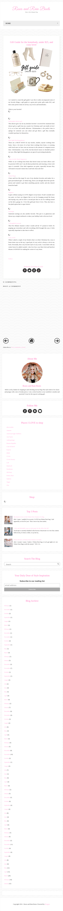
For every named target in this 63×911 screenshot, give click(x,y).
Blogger (47, 904)
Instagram (35, 411)
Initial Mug (11, 176)
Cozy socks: (12, 237)
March (6, 625)
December (7, 633)
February (6, 605)
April (5, 696)
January (6, 660)
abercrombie (9, 427)
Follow (10, 259)
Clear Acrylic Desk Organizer (17, 159)
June (5, 688)
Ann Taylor (9, 437)
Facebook (25, 411)
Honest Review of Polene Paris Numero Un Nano (27, 540)
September (7, 617)
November (7, 609)
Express (8, 450)
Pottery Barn (10, 475)
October (6, 613)
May (5, 649)
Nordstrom (9, 469)
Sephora (8, 479)
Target (8, 482)
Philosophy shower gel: (15, 121)
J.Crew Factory (10, 459)
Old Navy (9, 472)
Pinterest (30, 411)
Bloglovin (40, 411)
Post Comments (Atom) (18, 347)
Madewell (9, 466)
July (5, 684)
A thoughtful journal (14, 223)
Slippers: (11, 192)
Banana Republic (11, 443)
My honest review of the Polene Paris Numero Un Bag (29, 517)
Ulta (7, 485)
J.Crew (8, 456)
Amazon (8, 430)
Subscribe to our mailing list (32, 581)
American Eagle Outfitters (13, 433)
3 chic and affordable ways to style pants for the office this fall (31, 528)
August (6, 621)
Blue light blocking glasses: (16, 140)
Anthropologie (10, 440)
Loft (7, 463)
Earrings (10, 211)
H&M (8, 453)
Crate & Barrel (10, 446)
